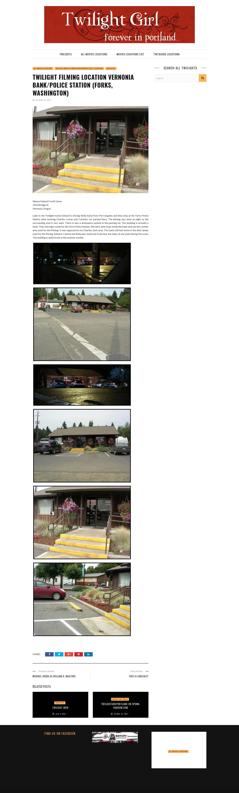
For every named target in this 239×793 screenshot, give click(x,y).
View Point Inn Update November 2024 (179, 758)
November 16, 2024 (179, 764)
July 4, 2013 (60, 714)
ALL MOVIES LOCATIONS (94, 54)
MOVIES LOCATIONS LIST (130, 54)
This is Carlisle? (138, 676)
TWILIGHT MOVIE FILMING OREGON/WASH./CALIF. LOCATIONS (79, 68)
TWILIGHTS (65, 54)
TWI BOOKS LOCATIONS (166, 54)
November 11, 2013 (43, 100)
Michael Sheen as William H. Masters (54, 676)
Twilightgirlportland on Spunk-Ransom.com (120, 705)
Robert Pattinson (120, 699)
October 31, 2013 (121, 714)
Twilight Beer (60, 707)
